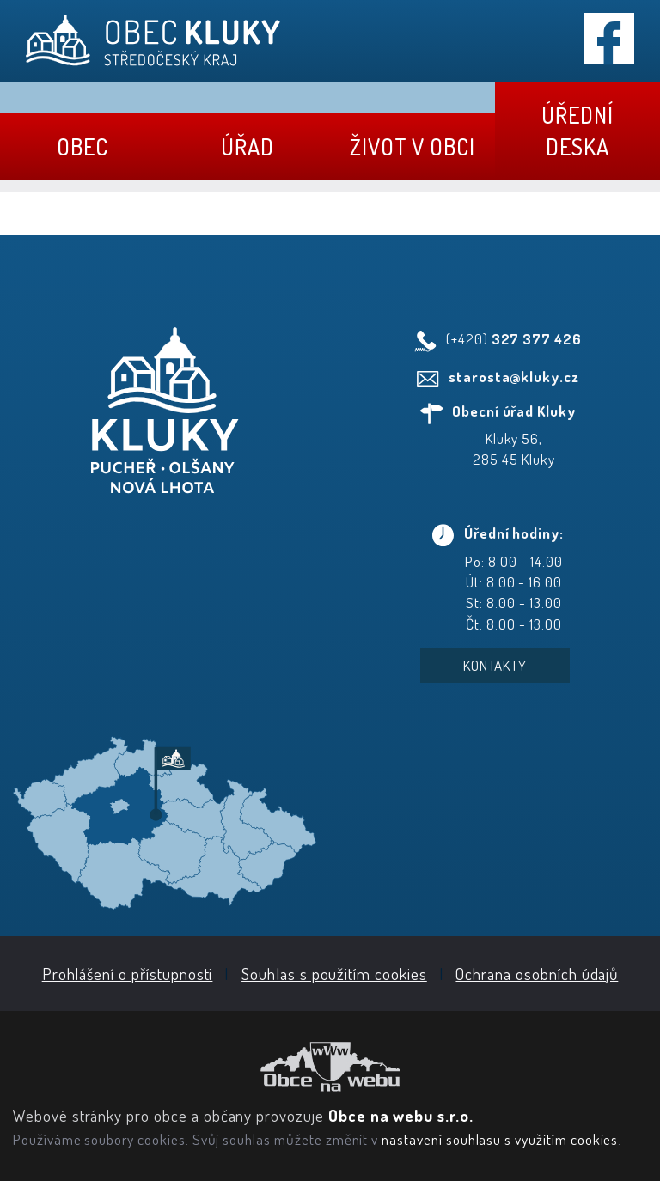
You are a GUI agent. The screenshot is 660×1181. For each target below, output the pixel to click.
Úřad (247, 146)
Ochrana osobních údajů (536, 973)
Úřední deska (577, 130)
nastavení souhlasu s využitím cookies (500, 1138)
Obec (82, 146)
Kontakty (495, 665)
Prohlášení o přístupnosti (127, 973)
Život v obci (412, 146)
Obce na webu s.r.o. (401, 1115)
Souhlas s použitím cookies (334, 973)
